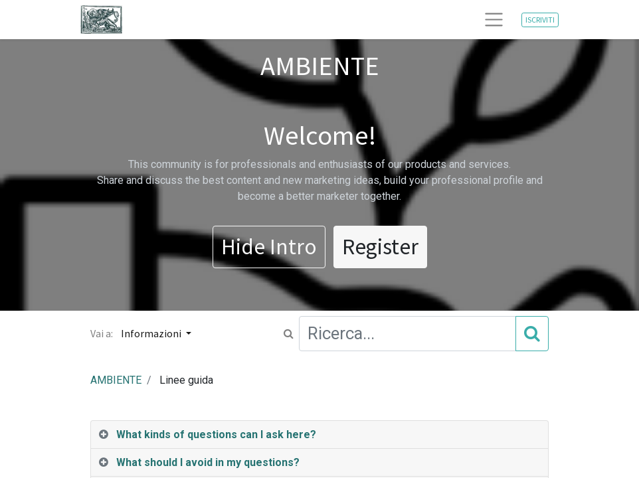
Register (380, 246)
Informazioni (152, 333)
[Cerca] (532, 333)
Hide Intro (269, 246)
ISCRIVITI (540, 20)
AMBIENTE (115, 380)
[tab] (319, 435)
